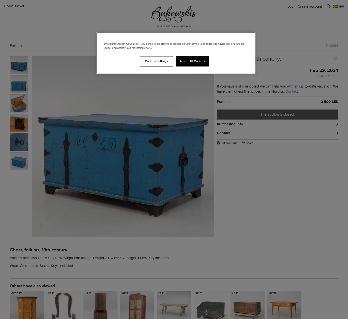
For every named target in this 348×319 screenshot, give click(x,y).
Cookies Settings (156, 61)
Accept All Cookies (192, 61)
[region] (175, 53)
